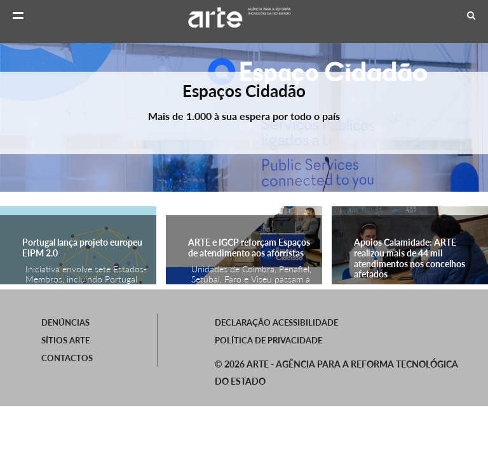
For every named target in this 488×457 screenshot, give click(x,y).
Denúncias (65, 322)
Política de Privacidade (268, 340)
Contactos (67, 358)
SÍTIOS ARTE (65, 340)
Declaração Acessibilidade (276, 322)
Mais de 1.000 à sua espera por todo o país (244, 116)
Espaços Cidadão (244, 91)
